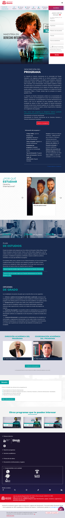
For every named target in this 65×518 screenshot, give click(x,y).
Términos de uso (17, 499)
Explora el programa (42, 123)
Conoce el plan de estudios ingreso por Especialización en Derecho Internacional (23, 269)
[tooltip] (52, 46)
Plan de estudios (27, 8)
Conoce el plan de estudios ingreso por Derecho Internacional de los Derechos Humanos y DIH (22, 274)
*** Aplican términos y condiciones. (54, 166)
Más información (7, 399)
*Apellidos (52, 25)
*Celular (52, 35)
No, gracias (55, 512)
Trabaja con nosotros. (6, 440)
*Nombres (52, 20)
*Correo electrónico (55, 40)
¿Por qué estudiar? (20, 8)
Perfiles (38, 8)
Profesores (34, 8)
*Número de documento (56, 30)
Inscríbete (56, 8)
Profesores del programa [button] (32, 366)
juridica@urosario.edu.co (56, 507)
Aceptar (48, 512)
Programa (14, 8)
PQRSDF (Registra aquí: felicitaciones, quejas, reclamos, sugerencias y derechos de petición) (37, 499)
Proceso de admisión (45, 8)
